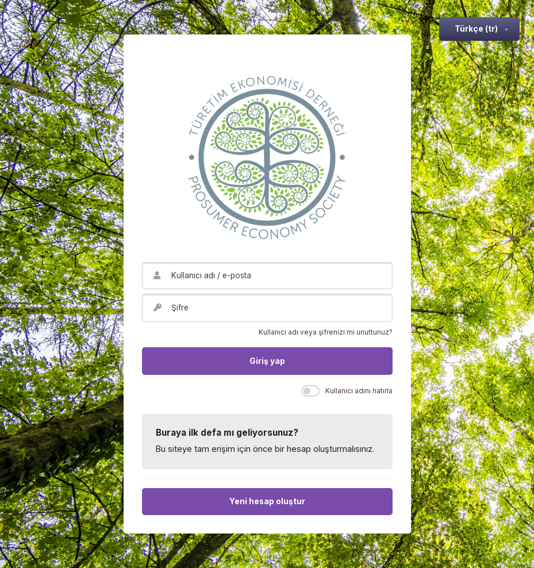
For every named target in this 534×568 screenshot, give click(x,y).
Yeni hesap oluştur (267, 501)
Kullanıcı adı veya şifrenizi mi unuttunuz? (326, 332)
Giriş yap (267, 361)
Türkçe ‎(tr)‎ (476, 28)
